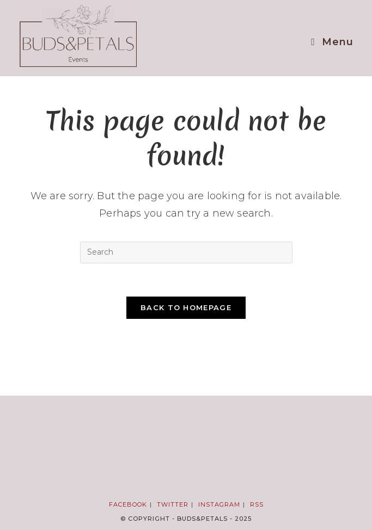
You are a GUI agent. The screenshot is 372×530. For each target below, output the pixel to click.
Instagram (219, 504)
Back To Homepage (186, 307)
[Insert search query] (186, 252)
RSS (257, 504)
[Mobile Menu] (332, 42)
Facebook (128, 504)
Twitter (172, 504)
